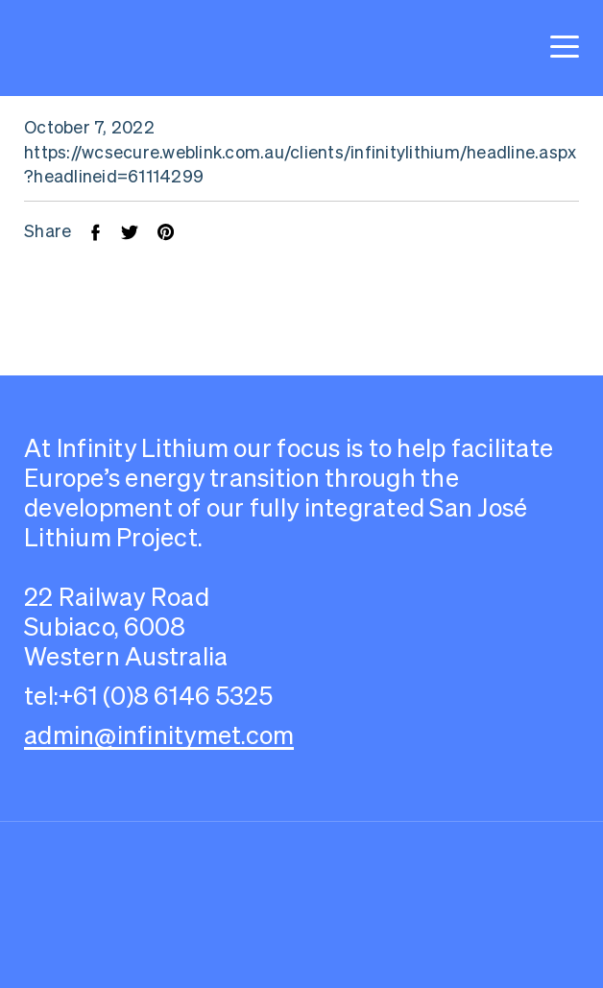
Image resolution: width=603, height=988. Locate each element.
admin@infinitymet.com (159, 735)
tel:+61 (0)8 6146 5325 (149, 696)
